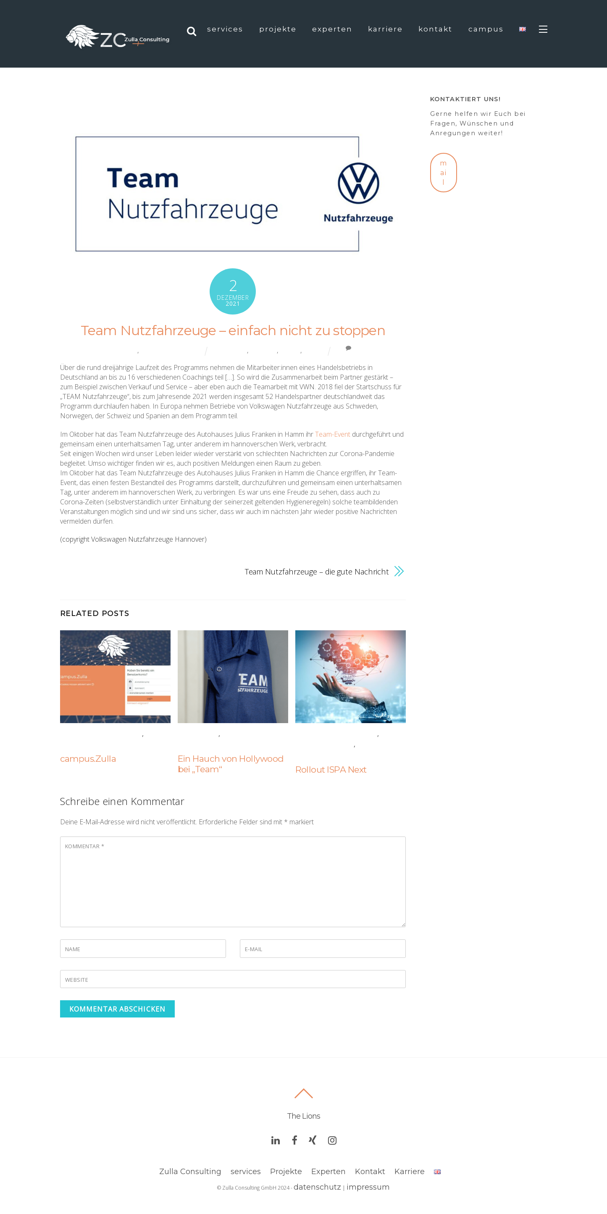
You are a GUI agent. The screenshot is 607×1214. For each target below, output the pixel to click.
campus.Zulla (88, 758)
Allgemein (123, 350)
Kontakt (435, 29)
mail (443, 172)
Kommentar (85, 846)
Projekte (286, 1171)
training (314, 350)
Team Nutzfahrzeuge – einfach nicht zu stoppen (233, 330)
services (246, 1171)
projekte (278, 29)
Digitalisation (89, 744)
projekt (290, 350)
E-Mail (254, 949)
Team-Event (332, 434)
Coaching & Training (172, 350)
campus (486, 29)
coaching (263, 350)
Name (73, 949)
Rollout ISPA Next (331, 769)
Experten (332, 29)
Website (77, 979)
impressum (368, 1187)
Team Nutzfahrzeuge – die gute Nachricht (317, 571)
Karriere (385, 29)
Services (225, 29)
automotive (230, 350)
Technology (319, 755)
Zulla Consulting (190, 1171)
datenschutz (317, 1187)
